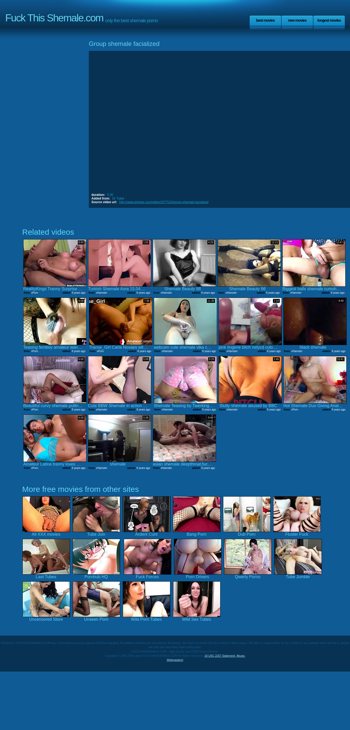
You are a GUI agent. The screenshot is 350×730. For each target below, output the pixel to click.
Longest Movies (329, 20)
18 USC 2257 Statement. (220, 655)
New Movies (297, 20)
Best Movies (265, 20)
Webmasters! (175, 659)
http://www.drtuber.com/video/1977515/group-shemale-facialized (163, 202)
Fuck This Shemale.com (54, 17)
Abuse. (240, 655)
